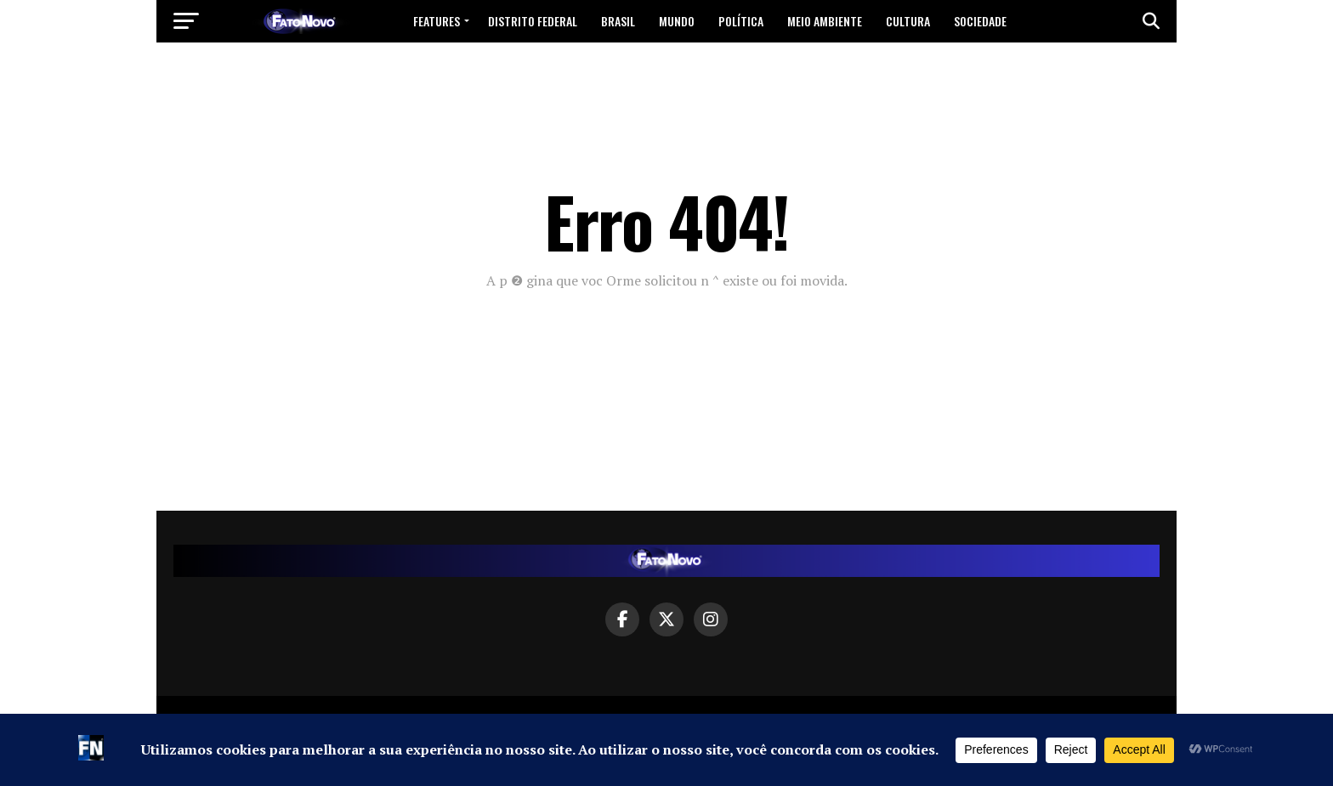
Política (740, 21)
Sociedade (980, 21)
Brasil (618, 21)
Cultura (908, 21)
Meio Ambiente (824, 21)
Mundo (677, 21)
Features (436, 21)
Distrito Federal (532, 21)
